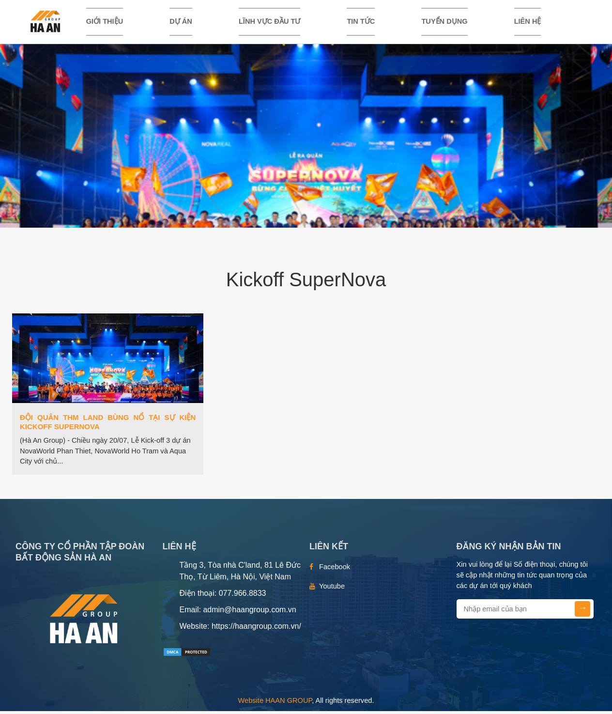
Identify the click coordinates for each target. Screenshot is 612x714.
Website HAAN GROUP (275, 703)
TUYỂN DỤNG (444, 23)
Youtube (332, 589)
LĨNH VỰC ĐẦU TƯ (269, 23)
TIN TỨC (361, 23)
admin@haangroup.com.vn (249, 612)
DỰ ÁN (180, 23)
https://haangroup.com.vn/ (256, 629)
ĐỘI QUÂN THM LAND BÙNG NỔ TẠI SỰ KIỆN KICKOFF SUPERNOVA (108, 425)
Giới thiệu (104, 23)
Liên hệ (527, 23)
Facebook (334, 570)
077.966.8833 (242, 596)
